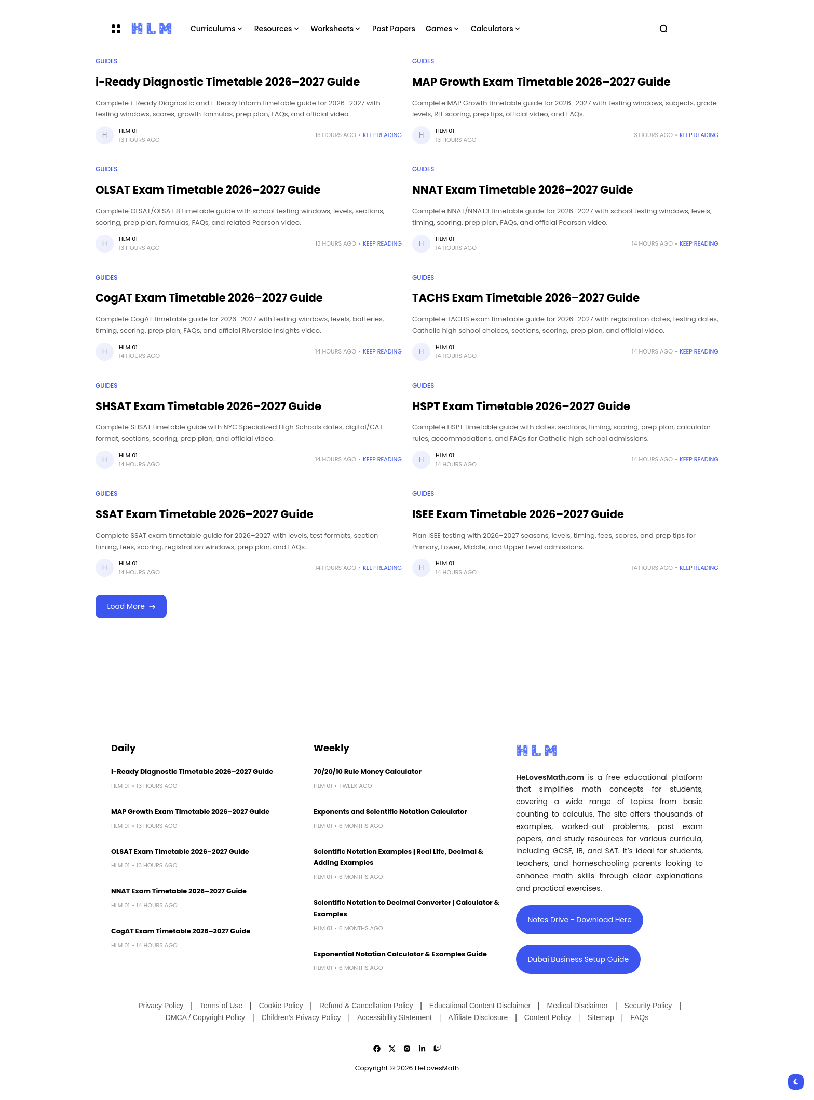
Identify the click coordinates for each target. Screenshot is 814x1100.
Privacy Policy (160, 1005)
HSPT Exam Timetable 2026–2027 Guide (521, 406)
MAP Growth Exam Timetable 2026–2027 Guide (541, 81)
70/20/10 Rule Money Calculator (368, 772)
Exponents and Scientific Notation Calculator (390, 812)
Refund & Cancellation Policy (366, 1005)
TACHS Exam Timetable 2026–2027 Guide (526, 297)
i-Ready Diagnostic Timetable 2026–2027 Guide (228, 81)
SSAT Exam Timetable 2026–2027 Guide (205, 514)
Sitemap (600, 1017)
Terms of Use (221, 1005)
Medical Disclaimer (577, 1005)
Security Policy (648, 1005)
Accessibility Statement (394, 1017)
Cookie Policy (281, 1005)
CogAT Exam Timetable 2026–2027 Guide (209, 297)
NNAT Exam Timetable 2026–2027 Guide (522, 189)
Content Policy (547, 1017)
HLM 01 (128, 131)
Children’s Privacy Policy (301, 1017)
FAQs (639, 1017)
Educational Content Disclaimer (480, 1005)
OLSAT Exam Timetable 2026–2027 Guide (208, 189)
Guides (106, 61)
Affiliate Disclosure (478, 1017)
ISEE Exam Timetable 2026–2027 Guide (518, 514)
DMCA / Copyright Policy (205, 1017)
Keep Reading (382, 135)
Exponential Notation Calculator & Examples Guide (400, 954)
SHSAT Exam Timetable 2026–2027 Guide (208, 406)
